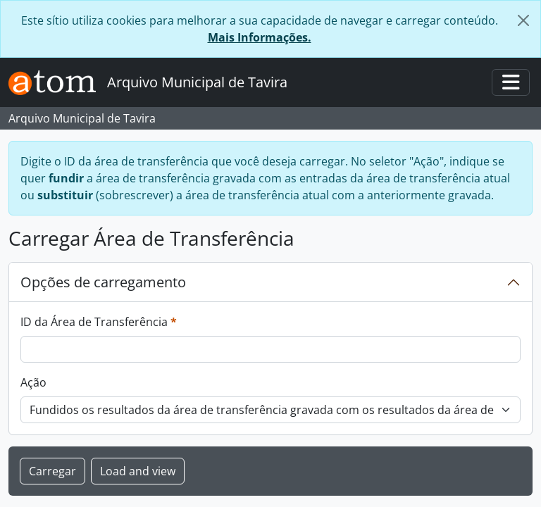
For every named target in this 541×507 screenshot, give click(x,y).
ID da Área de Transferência (98, 321)
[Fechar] (523, 20)
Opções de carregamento (103, 282)
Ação (33, 382)
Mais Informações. (259, 37)
